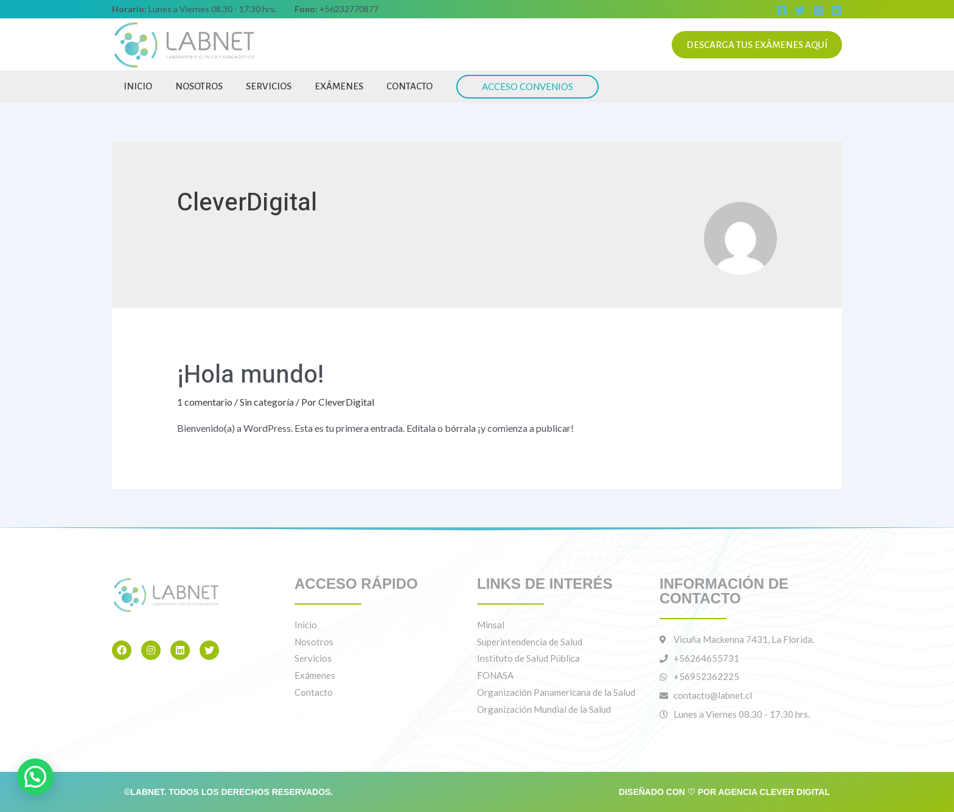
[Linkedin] (836, 10)
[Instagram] (818, 10)
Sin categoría (267, 402)
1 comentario (204, 402)
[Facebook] (781, 10)
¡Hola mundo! (250, 375)
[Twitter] (800, 10)
